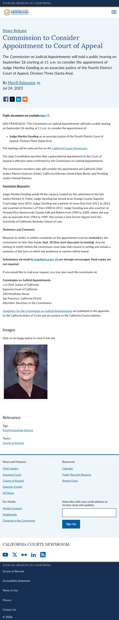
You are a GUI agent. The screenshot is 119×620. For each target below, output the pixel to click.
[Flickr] (24, 555)
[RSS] (43, 555)
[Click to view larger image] (25, 398)
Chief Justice (10, 468)
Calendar (67, 468)
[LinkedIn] (33, 555)
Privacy (7, 600)
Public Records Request (76, 474)
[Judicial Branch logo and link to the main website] (59, 3)
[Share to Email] (24, 99)
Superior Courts (12, 486)
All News (8, 493)
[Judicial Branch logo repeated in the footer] (59, 565)
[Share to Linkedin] (18, 99)
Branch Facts (70, 480)
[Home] (56, 12)
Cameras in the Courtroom (19, 520)
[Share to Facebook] (5, 99)
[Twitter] (14, 555)
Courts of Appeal (13, 443)
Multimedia (10, 514)
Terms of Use (10, 590)
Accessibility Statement (16, 581)
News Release (15, 31)
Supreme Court (12, 474)
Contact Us (9, 609)
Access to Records (13, 571)
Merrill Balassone (24, 83)
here (45, 115)
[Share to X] (12, 99)
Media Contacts (12, 508)
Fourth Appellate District (18, 430)
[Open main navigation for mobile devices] (114, 12)
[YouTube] (5, 555)
